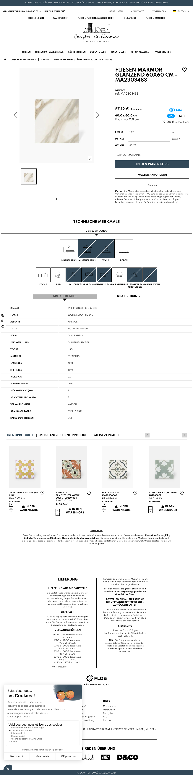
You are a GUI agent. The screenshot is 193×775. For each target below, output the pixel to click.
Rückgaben (108, 712)
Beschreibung (128, 295)
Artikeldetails (65, 295)
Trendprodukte (20, 434)
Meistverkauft (107, 434)
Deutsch (181, 11)
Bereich (119, 132)
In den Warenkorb (152, 164)
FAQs (105, 716)
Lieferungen (109, 709)
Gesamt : (120, 145)
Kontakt (107, 720)
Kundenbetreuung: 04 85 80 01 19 (22, 11)
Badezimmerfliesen (22, 417)
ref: (117, 94)
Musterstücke (109, 705)
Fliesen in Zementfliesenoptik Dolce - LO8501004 (68, 495)
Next (184, 434)
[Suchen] (55, 11)
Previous (179, 434)
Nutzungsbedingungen (84, 716)
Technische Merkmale (127, 155)
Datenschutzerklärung (83, 720)
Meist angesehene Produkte (63, 434)
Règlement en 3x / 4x (96, 684)
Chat (140, 540)
